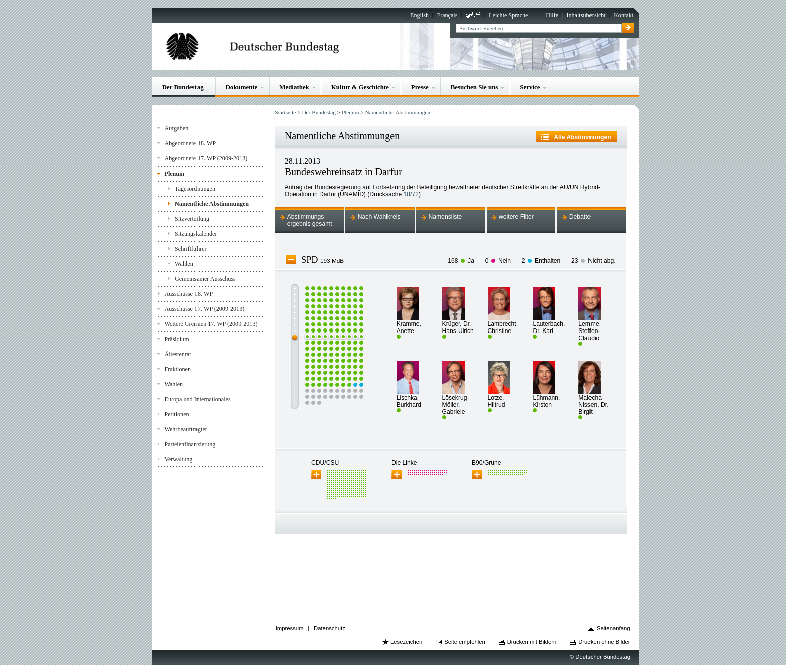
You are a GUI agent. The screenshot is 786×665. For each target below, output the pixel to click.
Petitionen (176, 414)
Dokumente (242, 87)
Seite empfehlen (464, 642)
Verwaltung (178, 459)
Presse (420, 87)
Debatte (580, 216)
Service (530, 87)
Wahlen (184, 263)
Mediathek (294, 87)
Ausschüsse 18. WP (188, 293)
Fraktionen (177, 369)
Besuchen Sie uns (474, 87)
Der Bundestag (183, 87)
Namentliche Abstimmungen (212, 203)
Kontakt (623, 15)
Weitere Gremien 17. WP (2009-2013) (210, 323)
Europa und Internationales (197, 399)
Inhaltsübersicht (585, 15)
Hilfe (552, 15)
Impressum (290, 628)
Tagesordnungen (195, 188)
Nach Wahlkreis (379, 216)
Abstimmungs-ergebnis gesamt (309, 220)
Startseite (285, 112)
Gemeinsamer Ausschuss (205, 278)
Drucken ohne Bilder (604, 642)
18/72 (411, 194)
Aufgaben (176, 128)
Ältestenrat (177, 354)
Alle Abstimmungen (582, 137)
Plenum (174, 173)
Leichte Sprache (508, 15)
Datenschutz (329, 628)
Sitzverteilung (192, 218)
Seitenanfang (613, 628)
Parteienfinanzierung (189, 444)
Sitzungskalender (196, 233)
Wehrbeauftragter (185, 429)
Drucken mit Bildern (532, 642)
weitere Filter (516, 216)
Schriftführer (191, 248)
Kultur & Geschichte (360, 87)
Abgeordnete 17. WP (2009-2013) (205, 158)
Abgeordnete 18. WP (190, 143)
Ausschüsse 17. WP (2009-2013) (204, 308)
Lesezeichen (406, 642)
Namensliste (445, 216)
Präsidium (176, 339)
